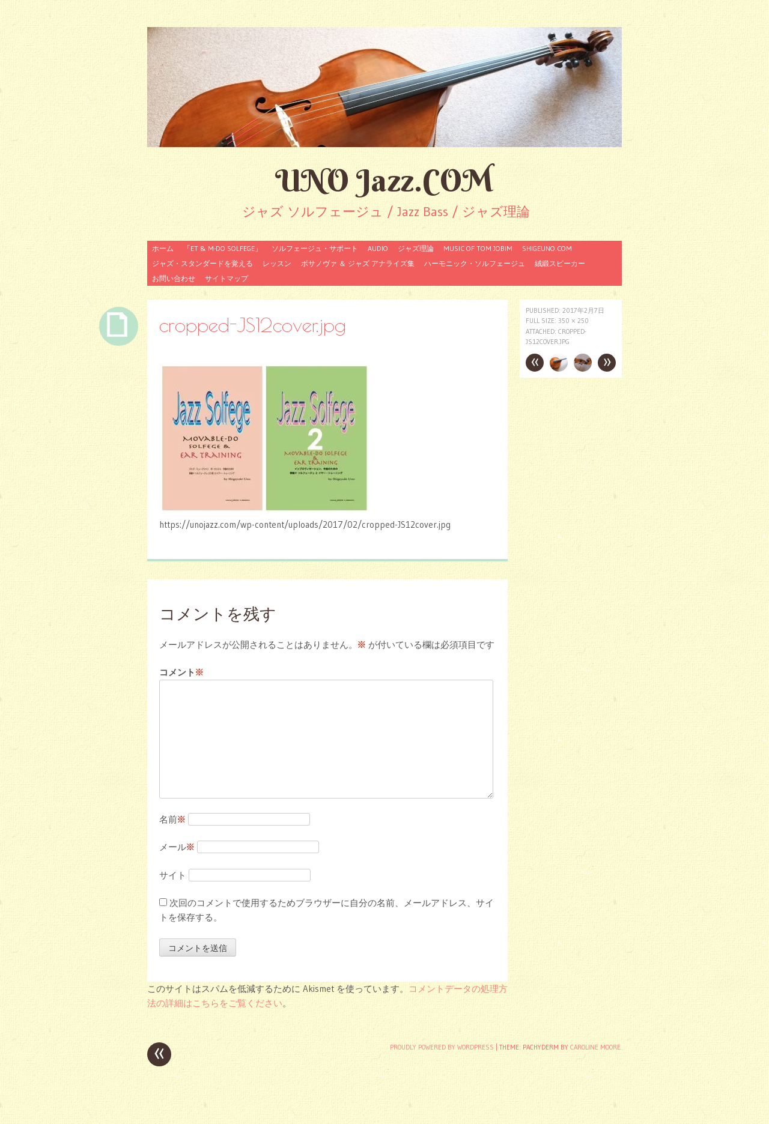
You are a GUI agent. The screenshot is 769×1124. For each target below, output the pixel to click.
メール (177, 847)
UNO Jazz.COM (384, 180)
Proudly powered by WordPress (442, 1047)
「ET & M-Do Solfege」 (222, 248)
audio (378, 248)
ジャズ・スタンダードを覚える (202, 263)
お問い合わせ (173, 278)
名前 (172, 819)
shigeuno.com (547, 248)
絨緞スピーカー (560, 263)
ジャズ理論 (416, 248)
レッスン (277, 263)
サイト (172, 875)
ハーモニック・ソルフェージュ (474, 263)
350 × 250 (573, 320)
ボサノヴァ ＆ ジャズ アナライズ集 (358, 263)
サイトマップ (226, 278)
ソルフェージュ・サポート (315, 248)
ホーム (163, 248)
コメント (181, 672)
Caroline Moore (595, 1047)
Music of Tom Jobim (477, 248)
